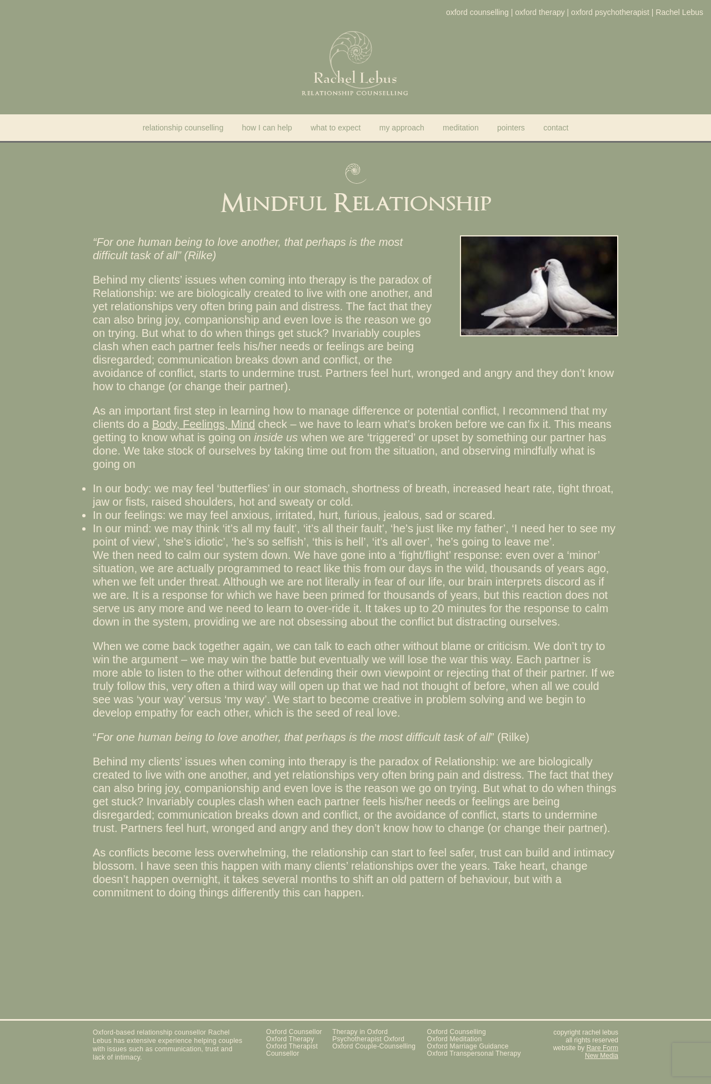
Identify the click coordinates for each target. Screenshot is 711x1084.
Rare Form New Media (601, 1052)
